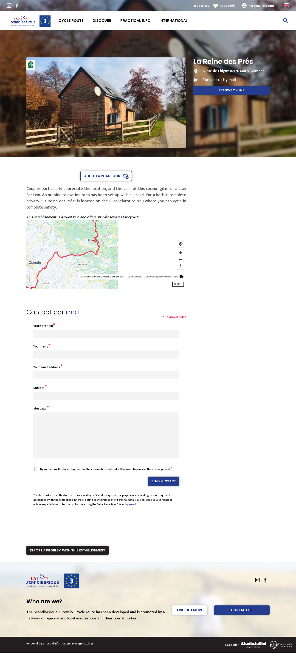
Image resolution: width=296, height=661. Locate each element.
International (174, 20)
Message (40, 408)
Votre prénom (43, 325)
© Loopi (174, 277)
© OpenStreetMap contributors (156, 277)
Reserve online (231, 90)
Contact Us (242, 618)
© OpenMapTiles (133, 277)
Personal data (35, 651)
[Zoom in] (180, 252)
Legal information (58, 651)
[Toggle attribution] (181, 277)
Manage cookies (82, 651)
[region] (106, 254)
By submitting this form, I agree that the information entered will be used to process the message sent (105, 477)
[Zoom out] (180, 259)
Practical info (135, 20)
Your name (40, 346)
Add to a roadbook (102, 176)
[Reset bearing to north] (180, 266)
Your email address (46, 367)
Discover (102, 20)
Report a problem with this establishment (67, 558)
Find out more (190, 618)
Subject (39, 387)
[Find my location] (180, 243)
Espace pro (201, 5)
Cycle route (71, 20)
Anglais (286, 5)
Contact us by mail (219, 79)
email (132, 512)
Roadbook (227, 5)
